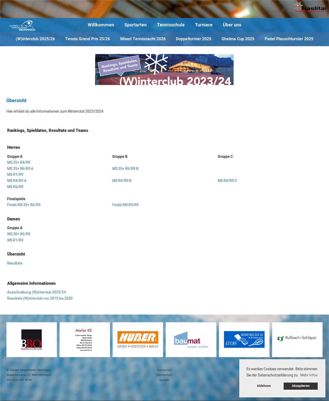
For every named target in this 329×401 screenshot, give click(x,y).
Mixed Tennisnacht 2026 (143, 39)
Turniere (204, 25)
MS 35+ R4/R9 (18, 162)
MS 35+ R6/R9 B (125, 168)
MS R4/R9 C (227, 180)
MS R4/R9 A (16, 180)
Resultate (14, 263)
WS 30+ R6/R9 (18, 234)
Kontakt (164, 380)
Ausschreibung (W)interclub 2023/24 (36, 292)
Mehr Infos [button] (308, 375)
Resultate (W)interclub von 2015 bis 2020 (40, 298)
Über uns (232, 25)
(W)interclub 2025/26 (35, 39)
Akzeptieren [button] (301, 386)
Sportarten (135, 25)
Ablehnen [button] (264, 386)
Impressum (164, 370)
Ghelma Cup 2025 (238, 39)
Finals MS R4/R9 (125, 205)
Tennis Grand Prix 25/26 (87, 39)
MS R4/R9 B (122, 180)
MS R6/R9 (15, 187)
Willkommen (101, 25)
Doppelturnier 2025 (193, 39)
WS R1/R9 (15, 240)
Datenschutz (164, 375)
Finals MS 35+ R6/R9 (24, 205)
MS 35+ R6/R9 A (20, 168)
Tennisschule (171, 25)
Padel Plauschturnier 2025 (289, 39)
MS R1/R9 (15, 174)
